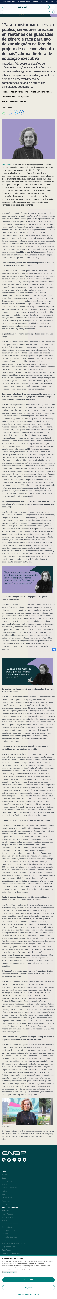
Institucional (5, 1211)
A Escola (4, 1175)
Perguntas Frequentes (8, 1247)
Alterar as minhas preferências (28, 1294)
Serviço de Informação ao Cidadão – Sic (13, 1243)
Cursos (4, 1178)
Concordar (28, 1280)
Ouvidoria (5, 1240)
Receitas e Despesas (8, 1227)
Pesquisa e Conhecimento (9, 1188)
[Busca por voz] (52, 12)
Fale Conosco (6, 1204)
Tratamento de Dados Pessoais (11, 1253)
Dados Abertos (6, 1250)
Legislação (44, 2)
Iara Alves (6, 164)
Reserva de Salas (7, 1198)
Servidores (5, 1234)
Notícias (4, 1191)
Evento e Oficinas (7, 1181)
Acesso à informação (24, 2)
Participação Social (7, 1217)
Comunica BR (11, 2)
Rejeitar (28, 1287)
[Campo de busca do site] (25, 12)
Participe (35, 2)
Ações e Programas (7, 1214)
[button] (44, 7)
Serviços (4, 1184)
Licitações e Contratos (8, 1230)
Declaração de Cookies (9, 1272)
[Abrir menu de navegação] (2, 7)
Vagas (3, 1194)
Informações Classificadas (9, 1237)
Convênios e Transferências (10, 1224)
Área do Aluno (6, 1201)
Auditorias (5, 1221)
